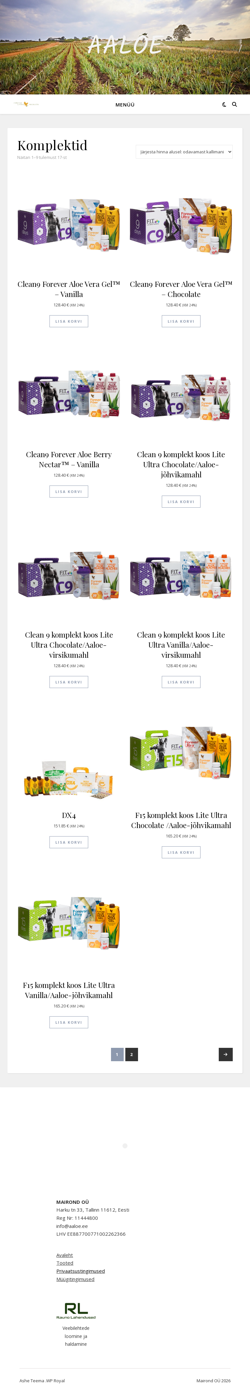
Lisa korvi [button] (68, 321)
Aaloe (125, 47)
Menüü (125, 104)
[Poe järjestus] (184, 152)
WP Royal (55, 1381)
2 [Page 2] (131, 1054)
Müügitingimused (75, 1279)
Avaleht (64, 1255)
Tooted (64, 1262)
